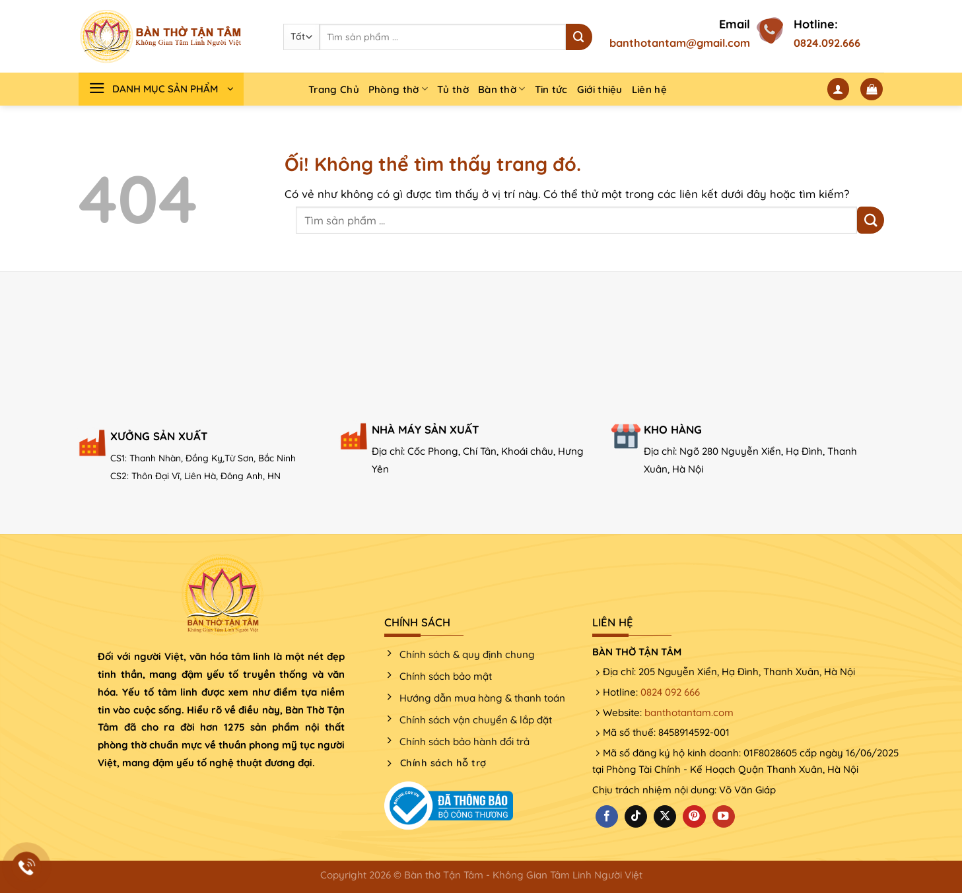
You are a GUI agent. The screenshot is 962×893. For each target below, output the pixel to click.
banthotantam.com (689, 712)
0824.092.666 (827, 43)
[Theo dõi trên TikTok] (636, 816)
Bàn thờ (502, 89)
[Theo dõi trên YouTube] (723, 816)
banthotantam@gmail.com (679, 43)
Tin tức (551, 89)
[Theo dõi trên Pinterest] (694, 816)
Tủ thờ (453, 89)
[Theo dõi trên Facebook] (607, 816)
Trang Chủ (333, 89)
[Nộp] (579, 37)
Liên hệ (649, 89)
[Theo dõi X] (665, 816)
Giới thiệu (600, 89)
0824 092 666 (670, 692)
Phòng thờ (398, 89)
